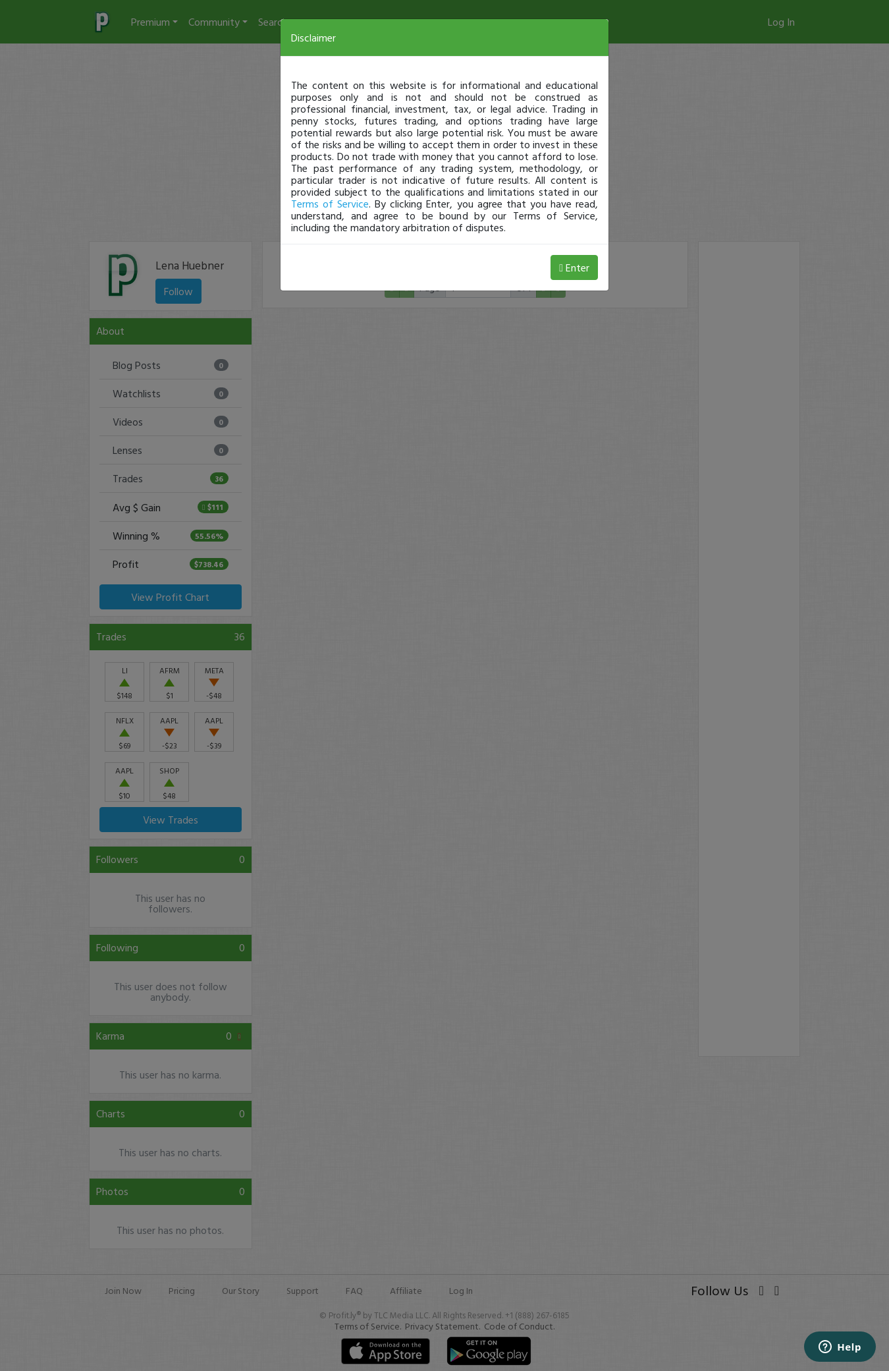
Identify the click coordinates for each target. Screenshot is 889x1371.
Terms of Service (330, 203)
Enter (574, 267)
